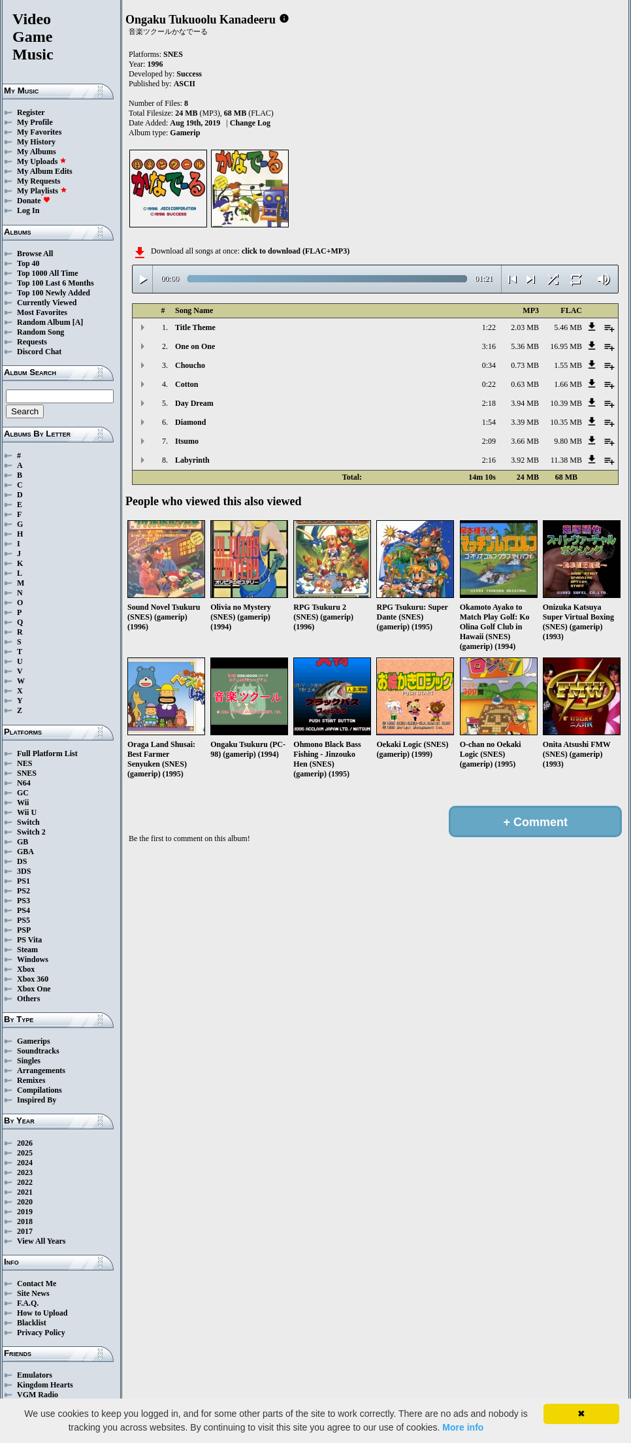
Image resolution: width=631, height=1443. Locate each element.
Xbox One (34, 988)
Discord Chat (39, 351)
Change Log (250, 122)
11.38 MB (566, 460)
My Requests (38, 181)
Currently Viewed (46, 302)
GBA (25, 851)
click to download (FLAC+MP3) (295, 251)
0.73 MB (525, 365)
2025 (25, 1152)
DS (22, 861)
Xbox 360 (32, 979)
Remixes (31, 1080)
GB (22, 841)
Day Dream (194, 403)
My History (36, 141)
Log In (28, 210)
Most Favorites (42, 312)
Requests (32, 341)
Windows (32, 959)
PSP (24, 930)
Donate (33, 200)
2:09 (489, 441)
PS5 (23, 920)
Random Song (40, 332)
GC (23, 792)
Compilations (39, 1090)
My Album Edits (45, 171)
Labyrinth (192, 460)
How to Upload (42, 1313)
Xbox (26, 969)
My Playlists (42, 190)
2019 (25, 1211)
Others (28, 998)
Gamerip (185, 132)
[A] (78, 322)
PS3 (23, 900)
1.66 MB (568, 384)
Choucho (190, 365)
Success (189, 73)
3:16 (489, 346)
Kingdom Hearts (45, 1384)
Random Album (44, 322)
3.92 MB (525, 460)
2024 (25, 1162)
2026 (25, 1143)
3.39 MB (525, 422)
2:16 (489, 460)
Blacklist (31, 1322)
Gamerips (33, 1041)
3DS (24, 871)
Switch (28, 822)
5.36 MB (525, 346)
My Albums (36, 151)
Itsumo (187, 441)
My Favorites (39, 132)
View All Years (41, 1241)
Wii (23, 802)
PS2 (23, 890)
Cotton (186, 384)
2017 (25, 1231)
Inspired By (36, 1099)
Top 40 (28, 263)
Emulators (34, 1375)
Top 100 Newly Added (53, 292)
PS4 (23, 910)
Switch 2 (31, 832)
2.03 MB (525, 327)
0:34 (489, 365)
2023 (25, 1172)
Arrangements (41, 1070)
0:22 (489, 384)
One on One (195, 346)
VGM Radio (37, 1394)
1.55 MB (568, 365)
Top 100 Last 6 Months (55, 283)
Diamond (190, 422)
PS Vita (29, 939)
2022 (25, 1182)
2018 (25, 1221)
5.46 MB (568, 327)
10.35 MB (566, 422)
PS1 (23, 881)
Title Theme (195, 327)
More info (462, 1427)
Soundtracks (38, 1050)
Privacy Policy (41, 1332)
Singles (28, 1060)
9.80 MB (568, 441)
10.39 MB (566, 403)
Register (31, 112)
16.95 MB (566, 346)
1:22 (489, 327)
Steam (27, 949)
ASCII (184, 83)
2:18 (489, 403)
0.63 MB (525, 384)
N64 (24, 783)
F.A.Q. (28, 1303)
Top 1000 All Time (47, 273)
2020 (25, 1201)
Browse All (35, 253)
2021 (25, 1192)
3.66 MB (525, 441)
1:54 (489, 422)
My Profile (35, 122)
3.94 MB (525, 403)
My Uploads (42, 161)
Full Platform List (47, 753)
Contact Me (36, 1283)
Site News (33, 1293)
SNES (27, 773)
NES (24, 763)
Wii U (27, 812)
